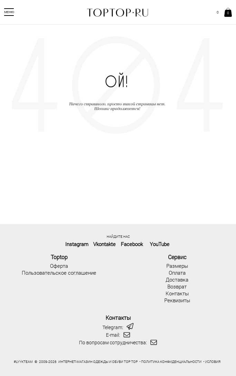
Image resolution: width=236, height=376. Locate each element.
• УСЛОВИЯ (211, 361)
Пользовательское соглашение (59, 272)
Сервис (177, 257)
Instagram (76, 244)
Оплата (177, 272)
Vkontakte (104, 244)
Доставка (177, 279)
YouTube (159, 244)
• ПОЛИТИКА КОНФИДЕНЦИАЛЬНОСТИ (170, 361)
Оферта (59, 265)
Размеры (177, 265)
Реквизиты (177, 300)
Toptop (59, 257)
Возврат (177, 286)
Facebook (132, 244)
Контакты (177, 293)
